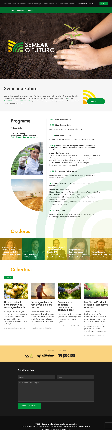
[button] (3, 249)
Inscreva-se (96, 101)
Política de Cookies (87, 4)
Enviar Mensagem (29, 406)
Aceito (103, 3)
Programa (20, 10)
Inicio (12, 10)
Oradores (30, 10)
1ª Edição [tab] (8, 277)
